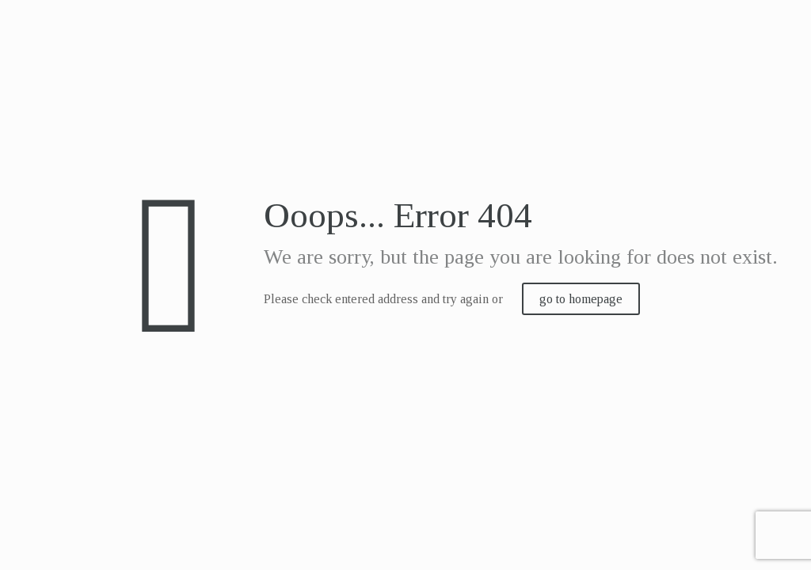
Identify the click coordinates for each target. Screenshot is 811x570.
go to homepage (581, 299)
